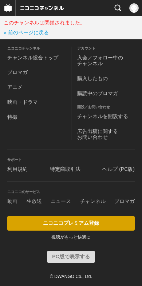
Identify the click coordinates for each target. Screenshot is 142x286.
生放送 (34, 201)
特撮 (12, 117)
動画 (12, 201)
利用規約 (17, 169)
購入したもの (92, 78)
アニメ (15, 87)
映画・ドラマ (22, 102)
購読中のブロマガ (97, 93)
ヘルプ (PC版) (118, 169)
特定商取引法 (65, 169)
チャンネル (93, 201)
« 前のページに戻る (26, 32)
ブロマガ (17, 72)
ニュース (61, 201)
